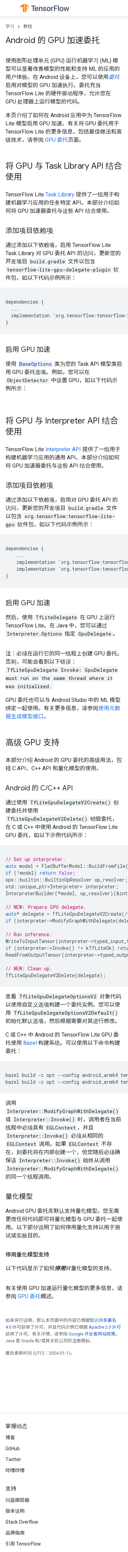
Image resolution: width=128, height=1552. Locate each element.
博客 (10, 1437)
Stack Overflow (21, 1522)
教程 (27, 26)
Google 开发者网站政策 (92, 1333)
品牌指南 (15, 1533)
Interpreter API (63, 449)
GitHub (12, 1448)
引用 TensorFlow (23, 1544)
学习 (9, 26)
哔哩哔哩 (15, 1470)
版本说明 (15, 1511)
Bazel (30, 1043)
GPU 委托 (56, 140)
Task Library (59, 194)
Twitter (13, 1459)
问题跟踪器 (17, 1500)
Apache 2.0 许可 (105, 1327)
